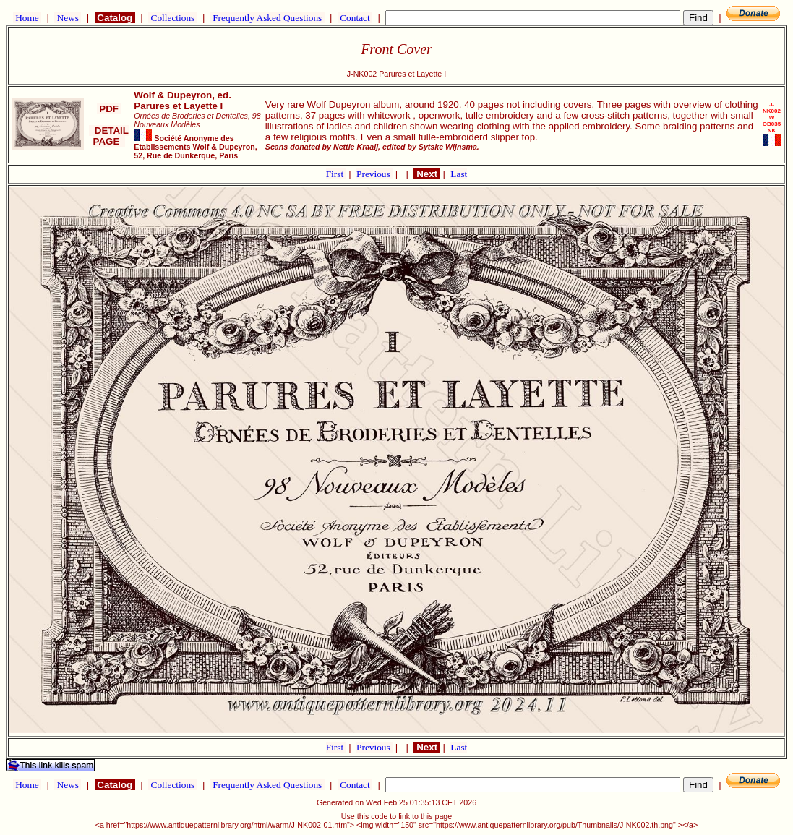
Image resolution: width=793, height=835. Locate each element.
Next (426, 173)
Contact (355, 17)
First (336, 173)
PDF (109, 108)
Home (27, 17)
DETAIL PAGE (109, 136)
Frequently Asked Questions (267, 17)
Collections (172, 17)
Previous (374, 173)
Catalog (115, 17)
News (67, 17)
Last (458, 173)
